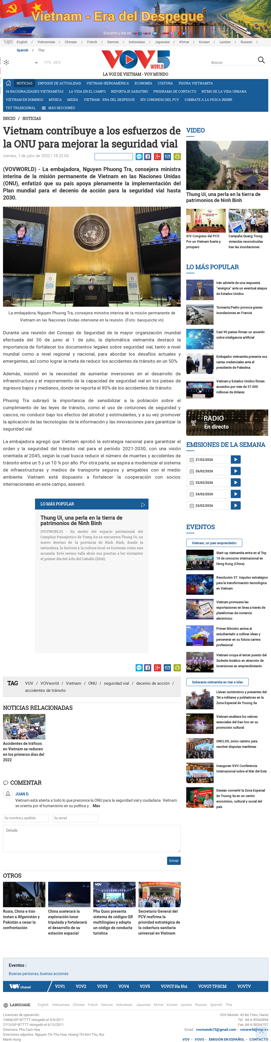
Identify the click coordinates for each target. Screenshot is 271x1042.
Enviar (174, 861)
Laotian (225, 42)
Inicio (9, 118)
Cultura (165, 83)
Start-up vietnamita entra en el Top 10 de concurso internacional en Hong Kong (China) (241, 558)
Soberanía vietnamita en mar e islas (217, 682)
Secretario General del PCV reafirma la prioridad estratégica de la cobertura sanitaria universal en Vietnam (159, 922)
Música (55, 99)
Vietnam (73, 683)
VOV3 (102, 986)
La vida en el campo (87, 91)
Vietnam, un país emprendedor (214, 543)
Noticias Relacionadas (37, 707)
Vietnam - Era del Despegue (109, 99)
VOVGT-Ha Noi (174, 986)
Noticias (24, 83)
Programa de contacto (174, 91)
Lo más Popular (212, 267)
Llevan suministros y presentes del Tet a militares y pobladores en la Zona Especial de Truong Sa (241, 697)
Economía (143, 83)
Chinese (71, 42)
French (92, 42)
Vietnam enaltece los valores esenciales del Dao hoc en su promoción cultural (237, 722)
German (113, 42)
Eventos (200, 527)
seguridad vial (116, 683)
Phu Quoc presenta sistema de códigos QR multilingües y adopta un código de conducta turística (113, 922)
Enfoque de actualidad (59, 83)
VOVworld (49, 683)
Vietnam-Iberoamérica (107, 83)
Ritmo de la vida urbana (224, 91)
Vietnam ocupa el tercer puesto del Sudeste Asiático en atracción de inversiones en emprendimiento (241, 660)
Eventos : (18, 965)
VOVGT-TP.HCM (212, 986)
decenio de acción (153, 683)
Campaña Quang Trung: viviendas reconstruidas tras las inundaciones (246, 241)
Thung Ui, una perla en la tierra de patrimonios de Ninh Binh (81, 520)
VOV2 (81, 986)
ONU (92, 683)
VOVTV (244, 986)
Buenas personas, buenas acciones (38, 973)
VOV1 (60, 986)
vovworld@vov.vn (254, 1030)
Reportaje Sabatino (129, 91)
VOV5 (145, 986)
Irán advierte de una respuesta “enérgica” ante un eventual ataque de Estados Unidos (241, 288)
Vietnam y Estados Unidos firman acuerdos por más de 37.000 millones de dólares (240, 386)
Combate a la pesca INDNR (208, 99)
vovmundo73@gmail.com (216, 1030)
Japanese (162, 42)
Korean (204, 42)
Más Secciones (58, 108)
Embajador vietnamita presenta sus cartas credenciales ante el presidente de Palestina (241, 362)
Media (72, 99)
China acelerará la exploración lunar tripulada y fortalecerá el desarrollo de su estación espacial (67, 922)
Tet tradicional (21, 108)
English (22, 42)
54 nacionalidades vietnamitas (34, 91)
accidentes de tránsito (45, 690)
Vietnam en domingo (24, 99)
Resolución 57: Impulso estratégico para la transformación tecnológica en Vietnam (242, 583)
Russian (246, 42)
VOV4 (123, 986)
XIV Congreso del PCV (159, 99)
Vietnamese (46, 42)
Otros (12, 875)
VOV (29, 683)
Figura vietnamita (196, 83)
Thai (229, 1005)
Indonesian (137, 42)
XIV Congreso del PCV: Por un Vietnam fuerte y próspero (203, 241)
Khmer (184, 42)
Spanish (216, 1005)
